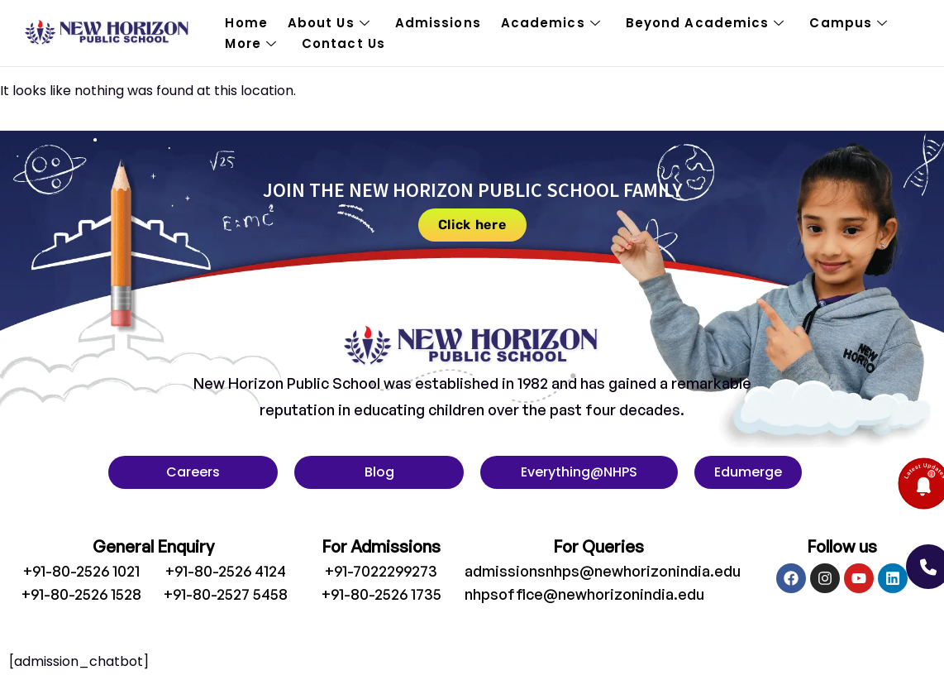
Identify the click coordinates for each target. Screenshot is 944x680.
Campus (848, 22)
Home (246, 22)
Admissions (438, 22)
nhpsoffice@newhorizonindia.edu (584, 594)
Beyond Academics (705, 22)
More (251, 43)
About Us (329, 22)
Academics (551, 22)
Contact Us (343, 43)
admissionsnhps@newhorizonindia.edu (603, 571)
